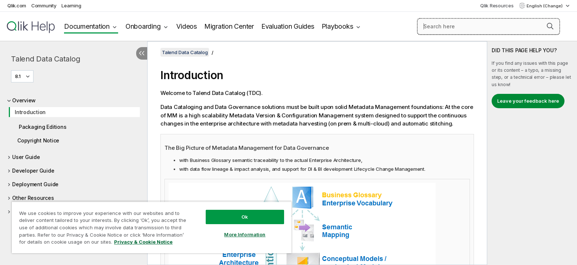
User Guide (26, 157)
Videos (186, 26)
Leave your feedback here (528, 101)
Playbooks (337, 26)
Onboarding (143, 26)
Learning (71, 5)
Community (44, 5)
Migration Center (229, 26)
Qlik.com (16, 5)
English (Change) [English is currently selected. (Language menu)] (545, 5)
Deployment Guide (35, 184)
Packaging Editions (42, 127)
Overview (24, 100)
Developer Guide (33, 170)
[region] (151, 227)
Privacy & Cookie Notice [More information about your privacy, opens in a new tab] (143, 242)
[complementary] (532, 153)
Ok (244, 217)
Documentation (87, 26)
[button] (550, 26)
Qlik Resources (497, 5)
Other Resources (33, 198)
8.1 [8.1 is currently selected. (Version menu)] (18, 76)
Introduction (30, 112)
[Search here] (488, 26)
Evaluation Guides (287, 26)
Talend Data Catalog (45, 58)
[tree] (73, 161)
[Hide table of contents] (141, 53)
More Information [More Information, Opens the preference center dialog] (244, 234)
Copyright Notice (38, 140)
